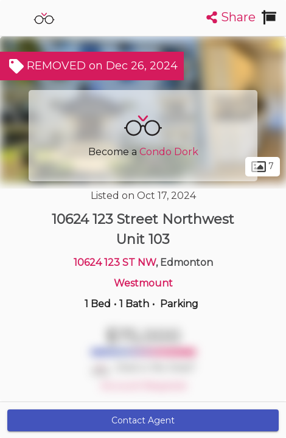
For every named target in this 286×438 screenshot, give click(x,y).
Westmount (143, 283)
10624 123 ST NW (115, 262)
